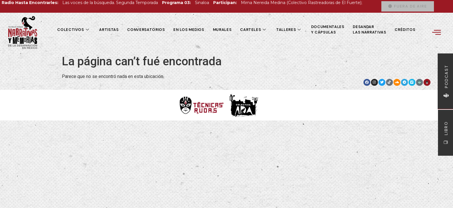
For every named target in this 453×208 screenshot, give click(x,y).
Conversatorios (146, 29)
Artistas (108, 29)
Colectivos (73, 29)
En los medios (188, 29)
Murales (222, 29)
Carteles (254, 29)
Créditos (405, 29)
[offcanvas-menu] (436, 32)
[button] (407, 6)
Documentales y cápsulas (327, 29)
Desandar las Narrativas (369, 29)
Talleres (289, 29)
